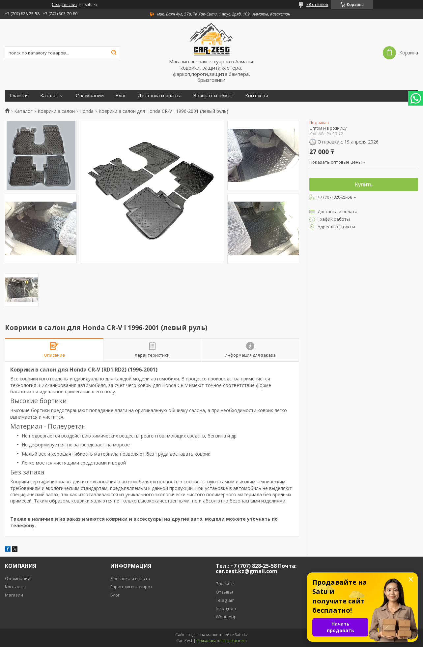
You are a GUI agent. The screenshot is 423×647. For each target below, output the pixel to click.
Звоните (225, 584)
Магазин (14, 595)
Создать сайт (64, 4)
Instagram (226, 608)
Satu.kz (241, 634)
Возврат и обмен (213, 95)
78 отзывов (317, 4)
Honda (86, 111)
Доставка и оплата (160, 95)
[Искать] (113, 52)
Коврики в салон (56, 111)
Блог (120, 95)
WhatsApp (226, 617)
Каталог (49, 95)
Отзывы (224, 592)
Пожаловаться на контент (222, 640)
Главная (19, 95)
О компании (90, 95)
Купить (364, 184)
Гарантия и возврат (131, 587)
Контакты (256, 95)
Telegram (225, 600)
